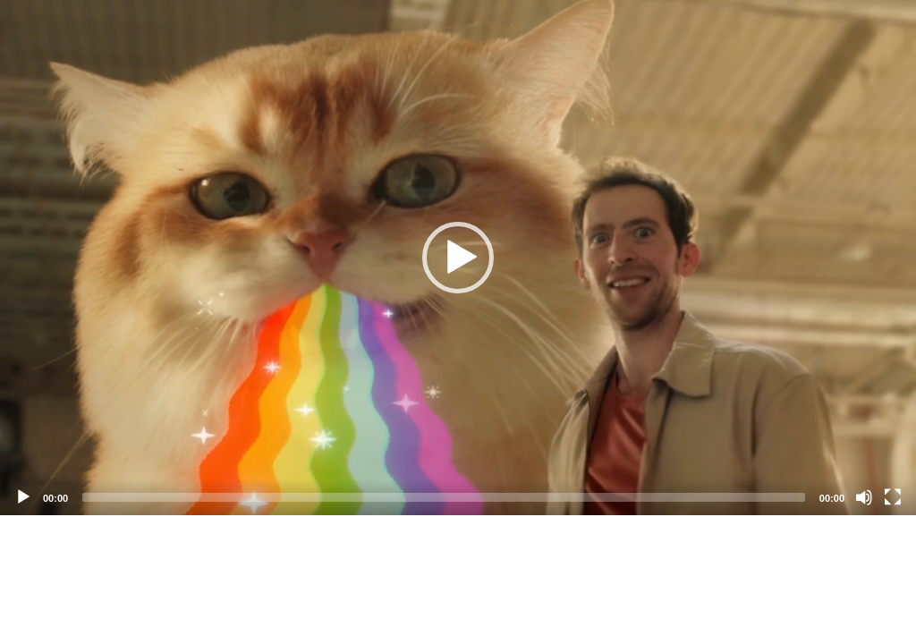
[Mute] (864, 497)
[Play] (23, 497)
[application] (458, 257)
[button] (458, 257)
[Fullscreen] (893, 497)
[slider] (443, 497)
